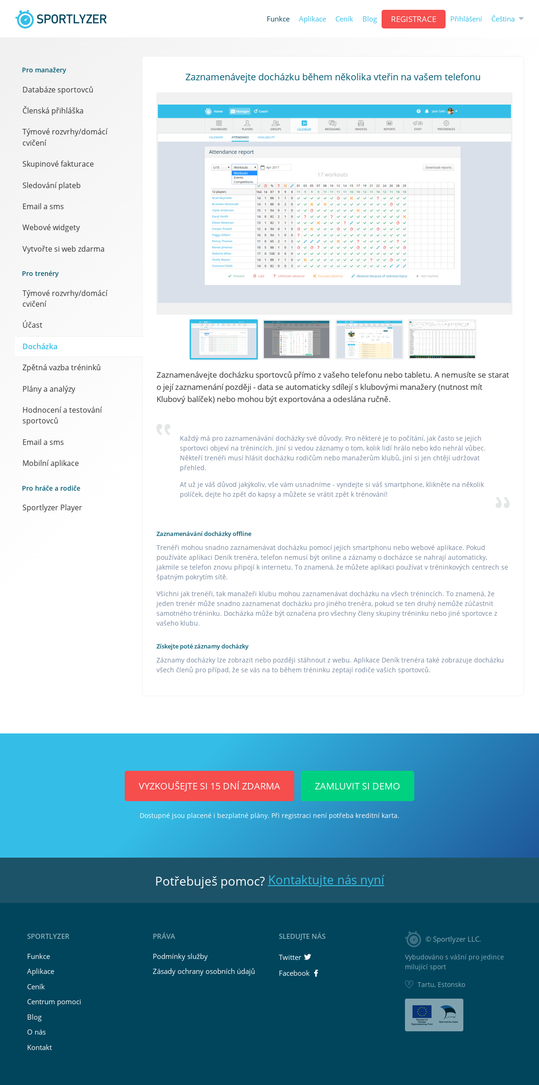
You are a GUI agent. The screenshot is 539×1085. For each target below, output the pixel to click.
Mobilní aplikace (50, 463)
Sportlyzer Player (52, 507)
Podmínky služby (180, 956)
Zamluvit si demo (357, 786)
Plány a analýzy (48, 389)
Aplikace (312, 18)
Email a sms (43, 206)
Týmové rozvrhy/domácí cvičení (64, 137)
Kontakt (39, 1047)
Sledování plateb (51, 185)
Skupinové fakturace (58, 164)
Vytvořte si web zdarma (63, 249)
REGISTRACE (413, 19)
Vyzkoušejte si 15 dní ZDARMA (209, 786)
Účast (32, 325)
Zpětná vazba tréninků (61, 367)
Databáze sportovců (57, 90)
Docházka (39, 346)
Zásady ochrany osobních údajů (204, 971)
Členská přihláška (53, 111)
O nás (36, 1031)
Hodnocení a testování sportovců (62, 415)
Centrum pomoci (54, 1001)
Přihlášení (466, 18)
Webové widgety (51, 227)
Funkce (278, 18)
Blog (369, 18)
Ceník (344, 18)
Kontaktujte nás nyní (326, 880)
